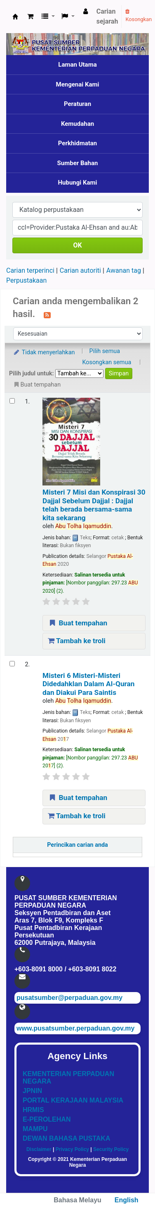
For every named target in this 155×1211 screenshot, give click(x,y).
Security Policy (111, 1149)
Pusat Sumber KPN (15, 16)
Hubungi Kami (77, 182)
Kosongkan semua (106, 362)
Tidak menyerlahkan (44, 352)
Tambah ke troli (77, 641)
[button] (30, 16)
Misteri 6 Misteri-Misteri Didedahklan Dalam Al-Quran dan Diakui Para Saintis (88, 684)
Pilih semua (104, 351)
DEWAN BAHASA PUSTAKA (66, 1138)
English (127, 1200)
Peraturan (77, 104)
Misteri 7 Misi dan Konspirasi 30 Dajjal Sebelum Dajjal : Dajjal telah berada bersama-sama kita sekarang (94, 504)
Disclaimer (39, 1149)
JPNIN (32, 1090)
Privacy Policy (72, 1149)
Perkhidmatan (77, 143)
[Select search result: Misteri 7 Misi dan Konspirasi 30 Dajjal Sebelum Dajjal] (12, 401)
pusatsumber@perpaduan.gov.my (69, 997)
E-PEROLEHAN (46, 1119)
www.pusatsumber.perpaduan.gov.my (75, 1028)
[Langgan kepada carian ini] (47, 314)
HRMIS (33, 1109)
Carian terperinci (30, 270)
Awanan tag (123, 270)
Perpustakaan (26, 280)
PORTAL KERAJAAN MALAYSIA (73, 1100)
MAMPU (35, 1128)
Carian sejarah (107, 16)
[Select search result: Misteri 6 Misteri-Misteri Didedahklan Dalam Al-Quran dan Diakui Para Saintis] (12, 663)
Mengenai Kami (77, 84)
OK (77, 245)
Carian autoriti (80, 270)
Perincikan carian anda (77, 844)
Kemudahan (77, 123)
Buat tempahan (77, 623)
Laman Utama (77, 64)
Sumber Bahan (77, 163)
